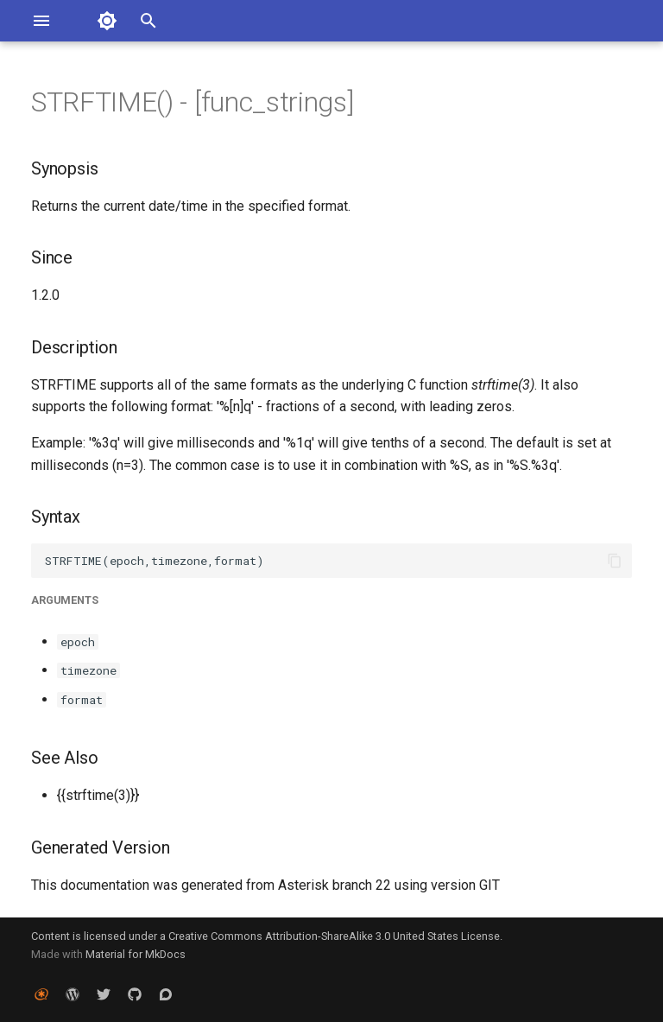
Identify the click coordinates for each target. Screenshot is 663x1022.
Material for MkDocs (135, 954)
